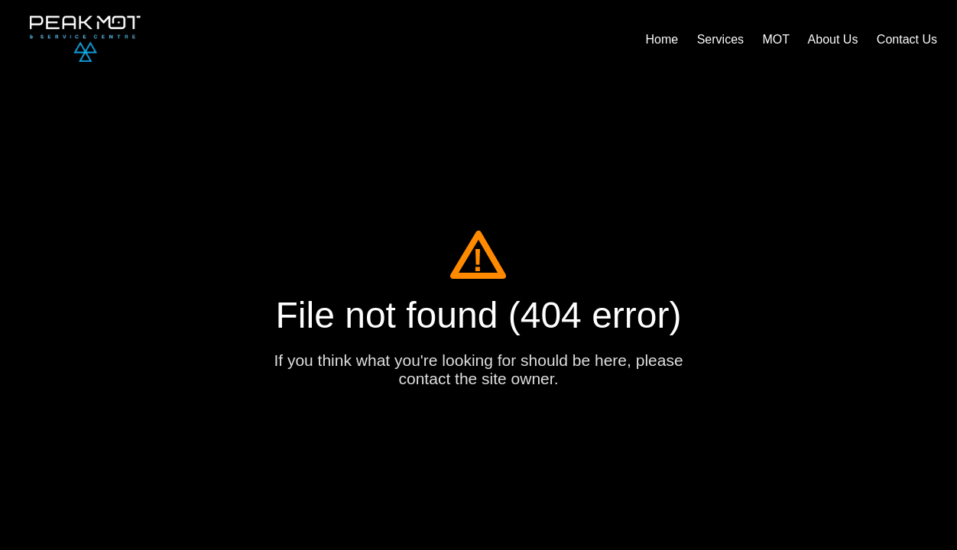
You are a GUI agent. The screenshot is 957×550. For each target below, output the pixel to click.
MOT (776, 39)
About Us (833, 39)
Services (720, 39)
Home (662, 39)
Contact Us (907, 39)
